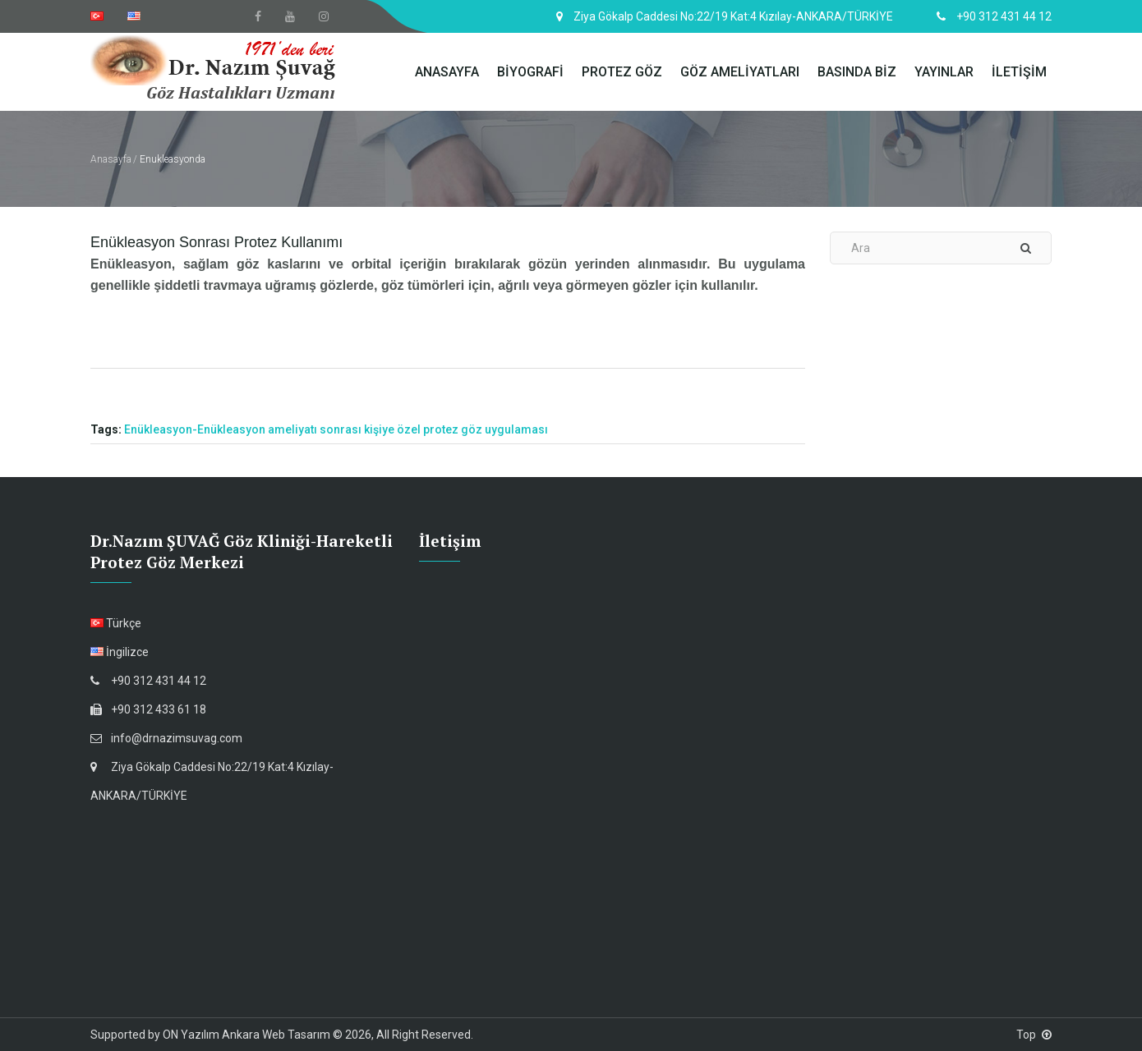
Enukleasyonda (172, 159)
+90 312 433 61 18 (148, 709)
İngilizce (119, 652)
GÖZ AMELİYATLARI (739, 72)
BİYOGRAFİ (530, 72)
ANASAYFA (447, 72)
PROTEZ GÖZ (622, 72)
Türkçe (115, 623)
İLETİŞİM (1019, 72)
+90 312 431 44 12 (148, 680)
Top (1034, 1034)
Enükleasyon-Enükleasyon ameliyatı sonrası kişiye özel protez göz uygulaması (336, 429)
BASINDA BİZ (856, 72)
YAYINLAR (944, 72)
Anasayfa (110, 159)
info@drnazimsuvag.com (166, 738)
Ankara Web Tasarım (276, 1034)
